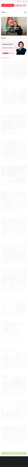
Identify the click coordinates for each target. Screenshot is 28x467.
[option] (14, 26)
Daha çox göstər (14, 453)
